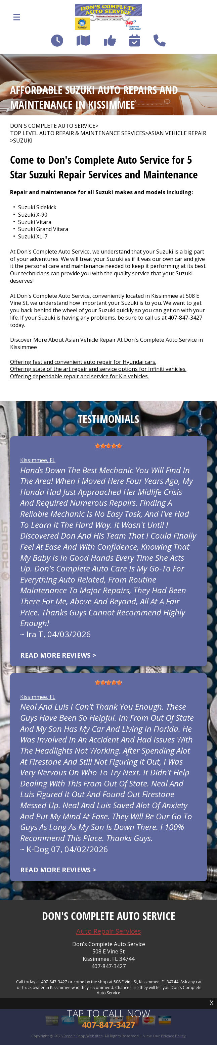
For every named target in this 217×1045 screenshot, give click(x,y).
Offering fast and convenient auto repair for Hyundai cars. (83, 362)
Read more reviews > (58, 655)
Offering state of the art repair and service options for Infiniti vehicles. (98, 369)
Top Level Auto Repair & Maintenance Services (77, 133)
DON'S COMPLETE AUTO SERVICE (52, 125)
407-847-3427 (185, 317)
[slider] (108, 445)
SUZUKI (23, 140)
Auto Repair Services (108, 931)
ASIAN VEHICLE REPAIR (177, 133)
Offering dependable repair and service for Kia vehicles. (79, 376)
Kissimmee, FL (37, 460)
